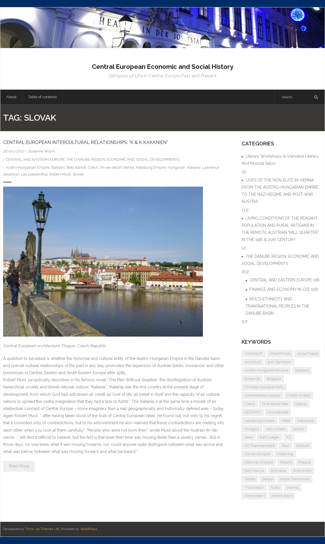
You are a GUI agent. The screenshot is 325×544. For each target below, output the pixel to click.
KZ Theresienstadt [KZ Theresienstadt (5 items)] (259, 446)
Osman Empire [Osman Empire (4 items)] (257, 454)
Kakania (194, 167)
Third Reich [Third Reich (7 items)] (254, 487)
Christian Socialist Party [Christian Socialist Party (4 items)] (264, 387)
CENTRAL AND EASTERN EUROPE (35, 159)
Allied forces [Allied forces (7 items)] (280, 353)
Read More (19, 466)
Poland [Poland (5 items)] (286, 462)
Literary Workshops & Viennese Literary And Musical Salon (280, 160)
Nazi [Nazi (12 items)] (285, 446)
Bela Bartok (76, 167)
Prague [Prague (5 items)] (305, 462)
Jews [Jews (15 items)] (248, 437)
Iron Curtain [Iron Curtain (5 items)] (276, 429)
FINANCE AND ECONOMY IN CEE (280, 289)
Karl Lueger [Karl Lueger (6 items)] (269, 437)
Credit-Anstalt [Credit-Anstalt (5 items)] (298, 395)
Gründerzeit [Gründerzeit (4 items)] (278, 412)
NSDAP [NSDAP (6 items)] (302, 446)
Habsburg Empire (151, 167)
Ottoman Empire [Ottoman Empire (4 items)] (258, 462)
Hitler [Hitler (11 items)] (286, 421)
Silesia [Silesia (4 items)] (267, 479)
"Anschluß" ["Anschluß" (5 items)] (253, 353)
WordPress (88, 529)
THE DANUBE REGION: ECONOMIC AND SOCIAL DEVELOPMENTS (123, 159)
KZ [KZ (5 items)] (288, 437)
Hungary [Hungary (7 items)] (251, 429)
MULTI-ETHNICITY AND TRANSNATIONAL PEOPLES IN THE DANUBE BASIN (277, 306)
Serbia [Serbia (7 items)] (249, 479)
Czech (93, 167)
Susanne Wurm (41, 151)
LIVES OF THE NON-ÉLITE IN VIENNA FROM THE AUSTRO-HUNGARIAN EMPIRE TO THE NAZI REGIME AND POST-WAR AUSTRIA (280, 191)
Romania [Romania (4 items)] (278, 471)
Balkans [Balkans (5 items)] (302, 370)
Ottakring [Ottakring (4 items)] (285, 454)
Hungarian (177, 167)
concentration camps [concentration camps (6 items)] (262, 395)
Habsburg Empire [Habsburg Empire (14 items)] (259, 421)
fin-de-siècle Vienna (117, 167)
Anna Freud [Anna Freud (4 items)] (307, 353)
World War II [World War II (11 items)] (282, 496)
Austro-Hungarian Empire (28, 167)
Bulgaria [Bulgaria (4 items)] (274, 379)
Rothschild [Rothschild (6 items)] (302, 471)
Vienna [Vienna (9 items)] (293, 487)
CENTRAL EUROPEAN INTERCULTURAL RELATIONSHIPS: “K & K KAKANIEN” (85, 142)
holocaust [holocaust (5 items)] (305, 421)
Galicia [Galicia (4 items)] (301, 404)
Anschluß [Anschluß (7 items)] (252, 362)
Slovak (78, 174)
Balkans (58, 167)
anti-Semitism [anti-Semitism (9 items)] (279, 362)
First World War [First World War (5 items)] (275, 404)
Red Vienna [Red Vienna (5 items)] (254, 471)
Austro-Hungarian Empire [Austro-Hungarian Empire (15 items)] (266, 370)
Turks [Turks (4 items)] (275, 487)
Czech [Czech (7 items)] (249, 404)
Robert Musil (60, 174)
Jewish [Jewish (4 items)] (298, 429)
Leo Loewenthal (34, 174)
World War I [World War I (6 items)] (254, 496)
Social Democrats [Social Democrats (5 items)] (295, 479)
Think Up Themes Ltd (42, 529)
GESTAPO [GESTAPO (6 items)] (252, 412)
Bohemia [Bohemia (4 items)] (252, 379)
